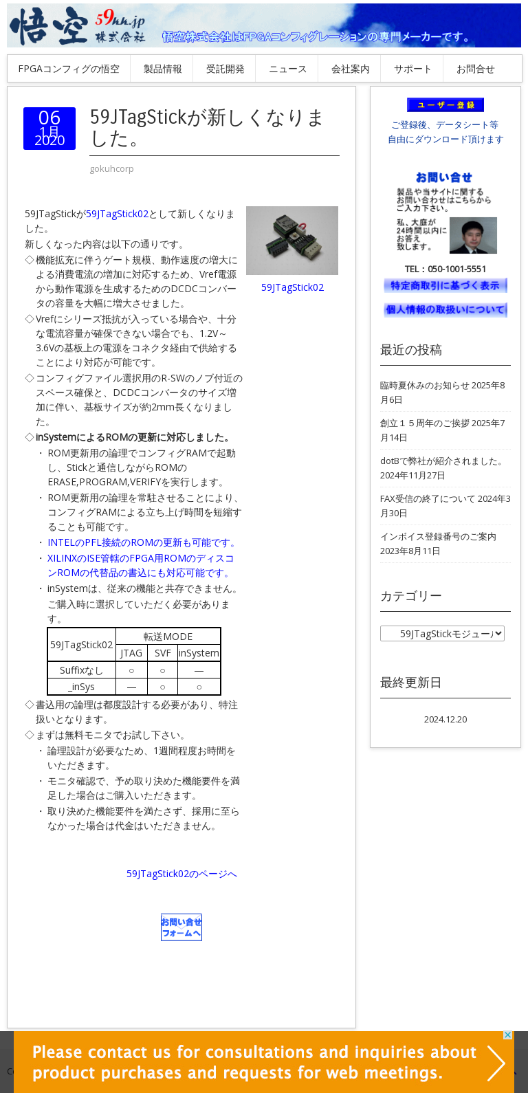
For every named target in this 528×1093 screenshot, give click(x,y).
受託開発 (225, 68)
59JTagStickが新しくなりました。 (207, 128)
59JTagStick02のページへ (181, 873)
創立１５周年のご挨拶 (425, 423)
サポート (413, 68)
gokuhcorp (111, 168)
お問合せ (475, 68)
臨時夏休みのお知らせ (425, 385)
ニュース (288, 68)
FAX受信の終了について (428, 498)
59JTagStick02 (117, 213)
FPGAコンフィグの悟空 (69, 68)
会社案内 (350, 68)
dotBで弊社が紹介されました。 (443, 460)
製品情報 (163, 68)
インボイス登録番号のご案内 (438, 536)
